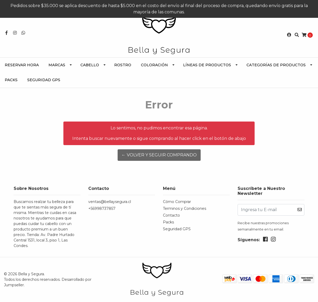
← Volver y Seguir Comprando (159, 154)
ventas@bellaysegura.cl (109, 201)
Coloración (154, 65)
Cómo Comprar (177, 201)
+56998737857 (102, 208)
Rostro (122, 65)
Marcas (56, 65)
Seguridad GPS (43, 80)
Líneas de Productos (207, 65)
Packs (11, 80)
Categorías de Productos (276, 65)
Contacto (171, 215)
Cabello (89, 65)
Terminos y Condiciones (184, 208)
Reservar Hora (22, 65)
